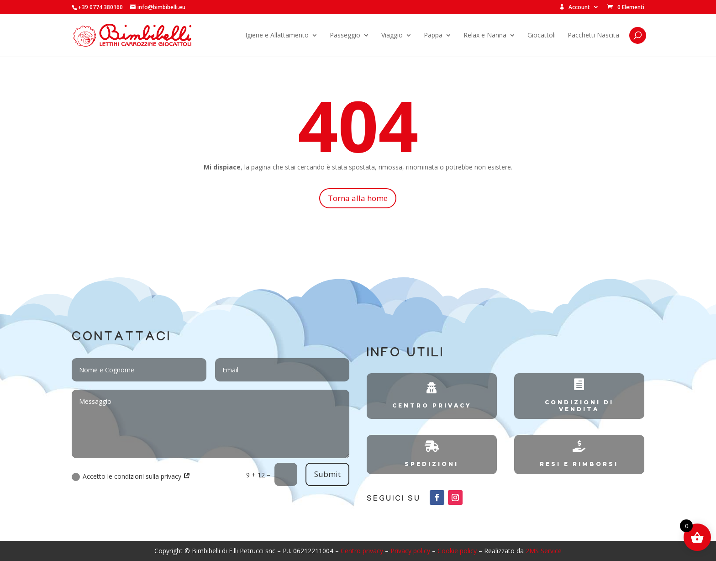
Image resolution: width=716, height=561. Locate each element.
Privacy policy (410, 550)
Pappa (433, 35)
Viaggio (392, 35)
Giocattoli (541, 35)
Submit (327, 474)
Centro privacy (362, 550)
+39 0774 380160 (100, 7)
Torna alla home (358, 198)
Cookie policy (457, 550)
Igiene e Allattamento (277, 35)
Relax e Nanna (484, 35)
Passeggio (345, 35)
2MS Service (544, 550)
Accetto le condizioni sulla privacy (131, 476)
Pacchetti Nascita (593, 35)
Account (574, 7)
